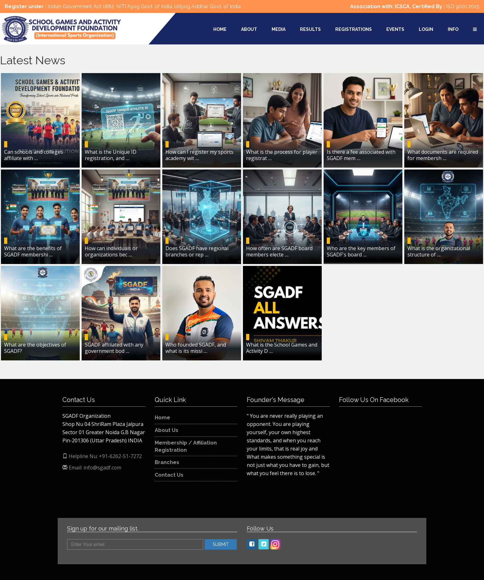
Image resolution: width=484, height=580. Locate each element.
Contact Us (169, 475)
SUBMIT (221, 544)
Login (426, 29)
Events (395, 29)
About (249, 29)
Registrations (353, 29)
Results (310, 29)
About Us (166, 430)
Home (220, 29)
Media (278, 29)
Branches (167, 462)
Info (453, 29)
